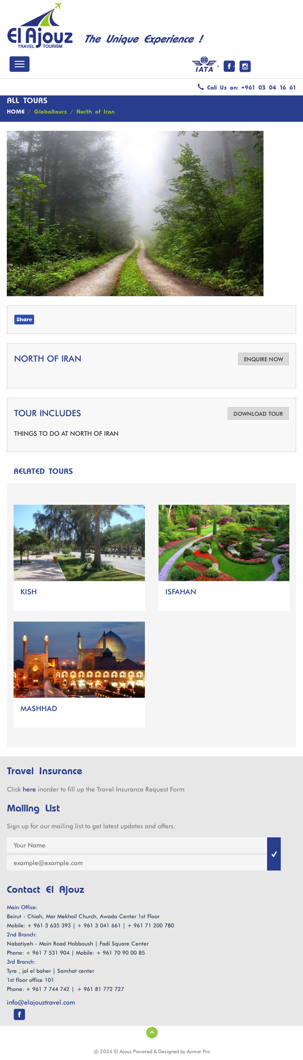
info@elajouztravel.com (41, 1002)
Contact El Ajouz (45, 890)
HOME (16, 112)
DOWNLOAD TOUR (258, 413)
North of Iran (95, 112)
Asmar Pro (198, 1051)
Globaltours (50, 112)
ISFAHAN (180, 591)
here (29, 789)
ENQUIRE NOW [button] (263, 359)
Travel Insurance (44, 771)
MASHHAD (38, 708)
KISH (28, 591)
